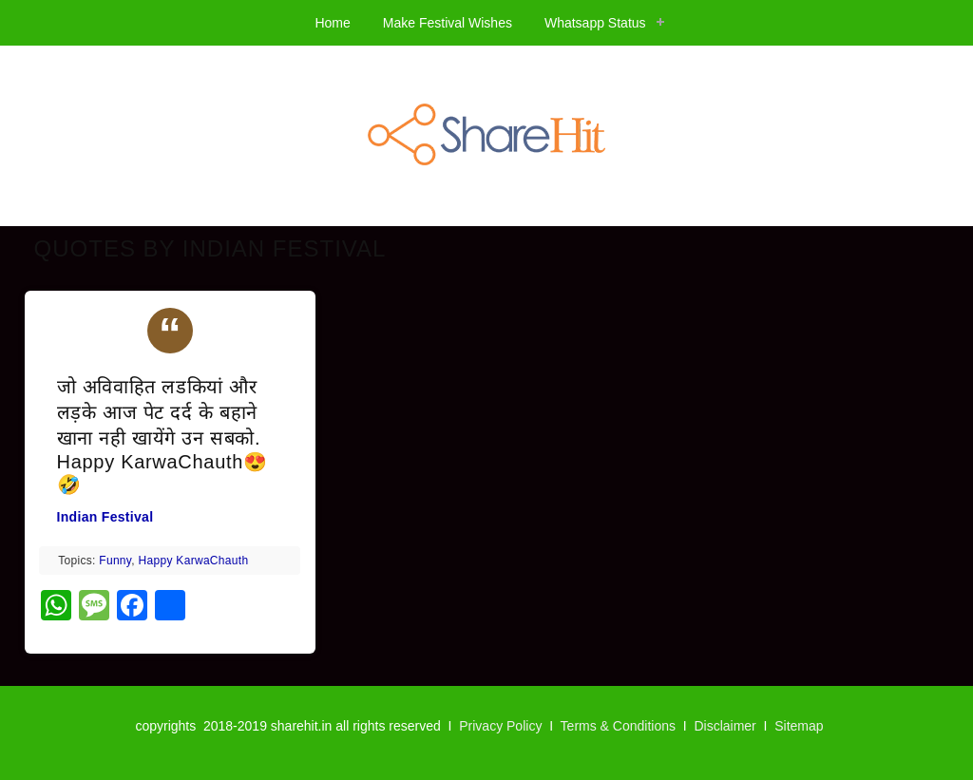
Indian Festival (105, 516)
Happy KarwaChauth (194, 560)
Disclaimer (724, 725)
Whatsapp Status (595, 22)
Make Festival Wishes (447, 22)
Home (332, 22)
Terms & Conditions (618, 725)
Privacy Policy (500, 725)
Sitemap (798, 725)
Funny (115, 560)
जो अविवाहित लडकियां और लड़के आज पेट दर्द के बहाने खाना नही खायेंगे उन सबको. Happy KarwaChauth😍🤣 (162, 435)
